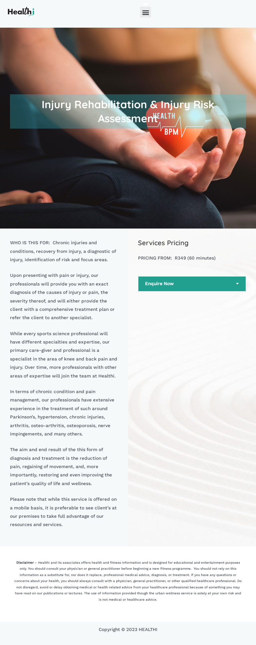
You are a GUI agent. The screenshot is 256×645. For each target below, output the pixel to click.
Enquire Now (159, 283)
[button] (145, 12)
